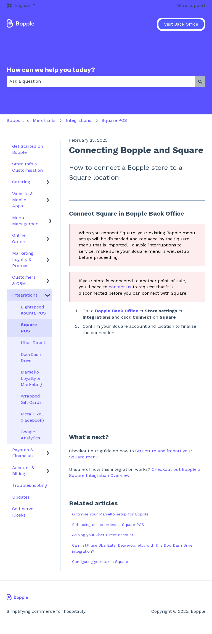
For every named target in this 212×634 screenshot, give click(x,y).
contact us (120, 286)
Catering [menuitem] (21, 181)
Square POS (114, 120)
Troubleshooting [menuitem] (29, 485)
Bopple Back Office (116, 310)
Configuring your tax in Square (100, 561)
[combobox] (101, 81)
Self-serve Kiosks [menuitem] (22, 511)
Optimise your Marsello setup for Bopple (110, 514)
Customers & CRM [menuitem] (24, 280)
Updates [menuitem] (21, 497)
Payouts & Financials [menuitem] (23, 452)
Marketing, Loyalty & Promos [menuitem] (23, 259)
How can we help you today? (51, 70)
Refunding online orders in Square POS (108, 524)
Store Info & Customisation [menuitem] (27, 167)
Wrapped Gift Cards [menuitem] (31, 399)
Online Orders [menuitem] (19, 238)
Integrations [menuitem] (25, 295)
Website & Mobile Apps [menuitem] (22, 200)
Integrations (78, 120)
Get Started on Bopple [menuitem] (27, 149)
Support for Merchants (31, 120)
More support (190, 5)
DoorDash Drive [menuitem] (31, 357)
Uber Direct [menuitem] (33, 342)
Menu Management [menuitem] (26, 220)
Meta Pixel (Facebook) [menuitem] (32, 417)
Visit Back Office (181, 24)
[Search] (200, 81)
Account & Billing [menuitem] (23, 470)
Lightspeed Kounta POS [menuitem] (33, 310)
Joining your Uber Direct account (102, 535)
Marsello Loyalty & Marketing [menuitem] (31, 378)
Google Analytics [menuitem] (30, 434)
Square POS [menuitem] (29, 327)
